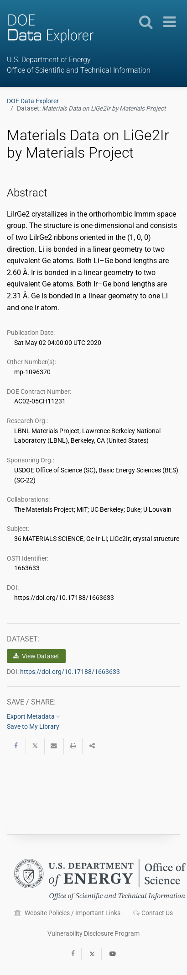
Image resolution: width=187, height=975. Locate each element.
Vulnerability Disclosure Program (93, 933)
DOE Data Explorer (33, 101)
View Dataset (36, 656)
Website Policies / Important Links (67, 913)
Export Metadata (33, 716)
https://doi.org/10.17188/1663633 (70, 671)
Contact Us (153, 913)
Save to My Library (33, 726)
